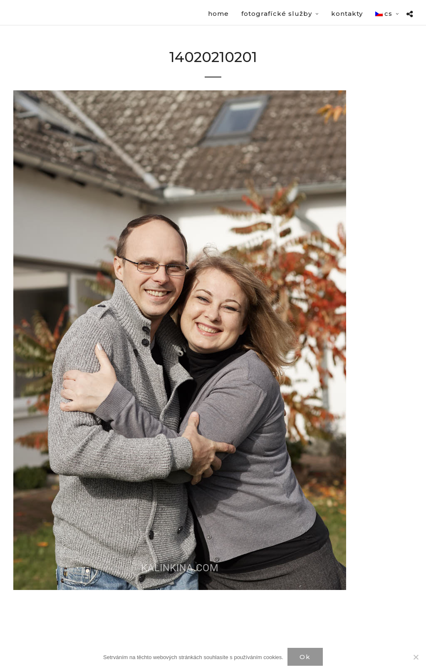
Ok (305, 657)
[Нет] (415, 657)
